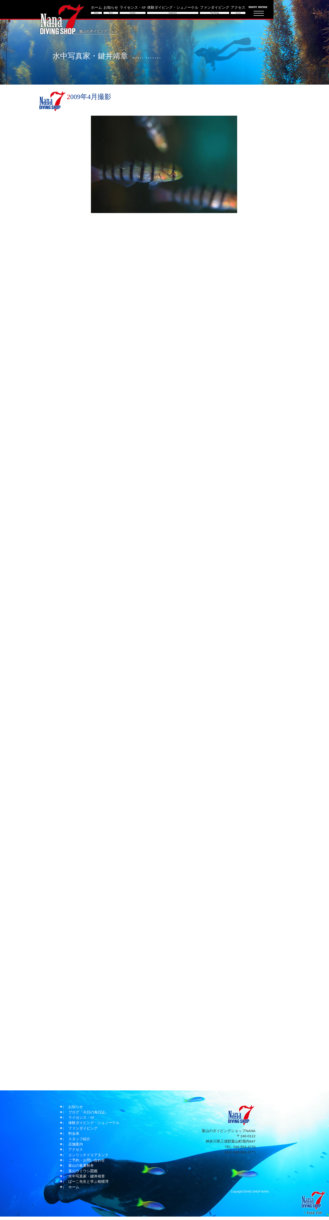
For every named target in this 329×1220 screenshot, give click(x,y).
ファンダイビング (83, 1130)
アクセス (75, 1152)
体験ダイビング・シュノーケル (93, 1124)
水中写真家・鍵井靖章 (86, 1179)
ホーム (73, 1190)
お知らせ (75, 1108)
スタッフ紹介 (79, 1141)
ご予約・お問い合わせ (86, 1163)
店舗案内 (75, 1146)
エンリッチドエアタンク (88, 1157)
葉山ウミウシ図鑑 (83, 1174)
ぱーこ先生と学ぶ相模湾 (88, 1185)
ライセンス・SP (81, 1119)
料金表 (73, 1135)
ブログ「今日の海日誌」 (88, 1113)
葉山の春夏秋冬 (81, 1168)
